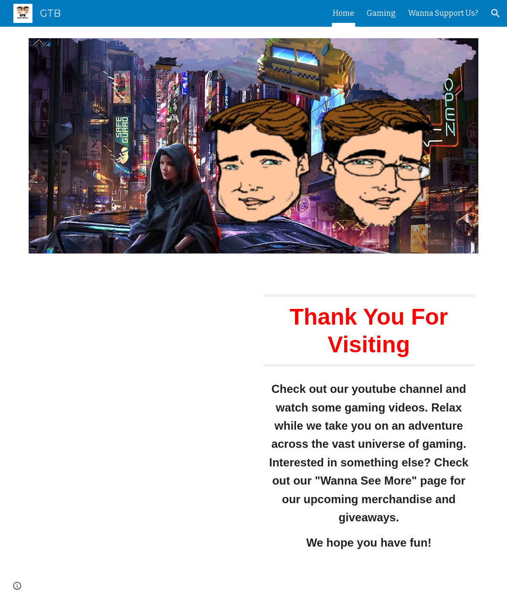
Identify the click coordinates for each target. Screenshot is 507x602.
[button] (495, 13)
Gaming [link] (381, 13)
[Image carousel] (253, 151)
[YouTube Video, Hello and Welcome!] (138, 339)
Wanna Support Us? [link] (443, 13)
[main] (368, 330)
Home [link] (343, 13)
